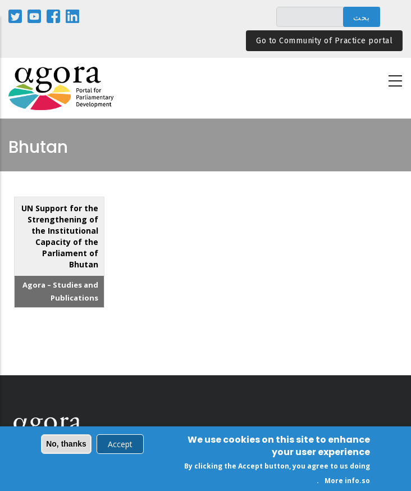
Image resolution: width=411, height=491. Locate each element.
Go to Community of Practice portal (324, 41)
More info (342, 481)
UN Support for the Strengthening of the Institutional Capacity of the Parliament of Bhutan (59, 236)
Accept (120, 445)
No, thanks (66, 444)
